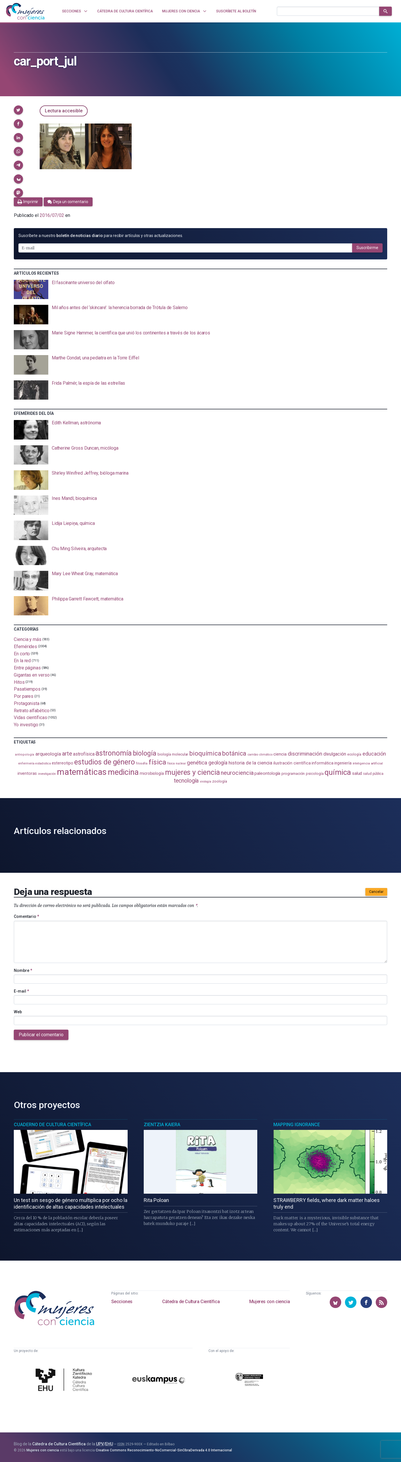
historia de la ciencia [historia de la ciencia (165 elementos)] (250, 763)
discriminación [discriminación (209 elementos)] (305, 753)
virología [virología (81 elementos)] (205, 781)
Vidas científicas (30, 717)
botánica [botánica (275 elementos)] (234, 753)
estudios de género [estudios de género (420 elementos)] (104, 762)
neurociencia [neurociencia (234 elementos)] (237, 772)
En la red (22, 660)
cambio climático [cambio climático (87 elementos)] (260, 754)
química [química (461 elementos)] (338, 772)
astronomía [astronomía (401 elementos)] (113, 753)
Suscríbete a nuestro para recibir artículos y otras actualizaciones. (100, 235)
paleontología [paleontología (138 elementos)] (267, 773)
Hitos (19, 682)
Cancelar (376, 892)
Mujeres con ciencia (269, 1301)
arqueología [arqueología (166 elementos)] (48, 754)
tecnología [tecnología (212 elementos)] (186, 780)
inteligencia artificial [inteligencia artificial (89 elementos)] (368, 763)
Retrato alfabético (31, 710)
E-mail (21, 991)
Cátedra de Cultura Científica (191, 1301)
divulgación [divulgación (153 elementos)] (334, 754)
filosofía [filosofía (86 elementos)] (141, 763)
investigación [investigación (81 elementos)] (47, 774)
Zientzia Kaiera (162, 1124)
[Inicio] (25, 11)
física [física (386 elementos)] (157, 762)
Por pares (23, 696)
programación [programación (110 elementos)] (293, 773)
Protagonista (26, 703)
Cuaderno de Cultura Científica (52, 1124)
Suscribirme (367, 247)
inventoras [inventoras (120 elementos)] (27, 773)
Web (18, 1012)
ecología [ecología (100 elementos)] (354, 754)
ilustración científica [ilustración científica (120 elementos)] (291, 763)
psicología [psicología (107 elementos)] (314, 773)
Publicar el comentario (41, 1034)
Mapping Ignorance (296, 1124)
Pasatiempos (27, 689)
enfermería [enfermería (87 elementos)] (26, 763)
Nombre (23, 970)
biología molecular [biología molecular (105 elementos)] (173, 754)
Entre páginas (27, 668)
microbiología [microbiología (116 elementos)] (152, 773)
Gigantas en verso (32, 675)
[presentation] (200, 289)
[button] (18, 110)
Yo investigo (26, 724)
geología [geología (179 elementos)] (217, 763)
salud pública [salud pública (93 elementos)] (373, 774)
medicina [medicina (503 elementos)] (123, 772)
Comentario (26, 916)
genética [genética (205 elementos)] (197, 762)
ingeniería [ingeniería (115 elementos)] (342, 763)
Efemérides (25, 646)
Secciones (122, 1301)
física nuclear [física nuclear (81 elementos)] (176, 763)
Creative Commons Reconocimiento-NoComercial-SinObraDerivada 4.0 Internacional (164, 1450)
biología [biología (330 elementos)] (144, 753)
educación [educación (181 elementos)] (374, 754)
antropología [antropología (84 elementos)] (24, 754)
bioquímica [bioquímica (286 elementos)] (205, 753)
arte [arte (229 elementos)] (67, 753)
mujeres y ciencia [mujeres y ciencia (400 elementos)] (192, 772)
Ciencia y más (27, 639)
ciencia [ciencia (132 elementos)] (279, 754)
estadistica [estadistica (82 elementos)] (43, 763)
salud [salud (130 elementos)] (357, 773)
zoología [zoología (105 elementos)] (219, 781)
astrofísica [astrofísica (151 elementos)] (83, 754)
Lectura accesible (63, 110)
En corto (22, 653)
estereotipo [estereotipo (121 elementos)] (62, 763)
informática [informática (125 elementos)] (322, 763)
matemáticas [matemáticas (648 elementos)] (82, 772)
